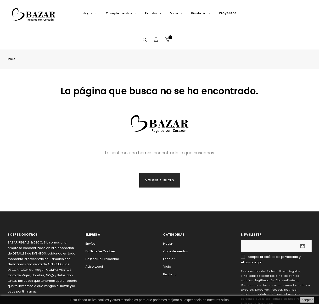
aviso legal (253, 239)
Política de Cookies (100, 228)
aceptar (307, 300)
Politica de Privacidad (102, 235)
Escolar (169, 235)
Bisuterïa (170, 251)
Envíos (90, 220)
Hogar (168, 220)
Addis (270, 294)
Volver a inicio (159, 157)
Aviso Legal (94, 243)
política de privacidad (281, 233)
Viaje (167, 243)
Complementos (175, 228)
